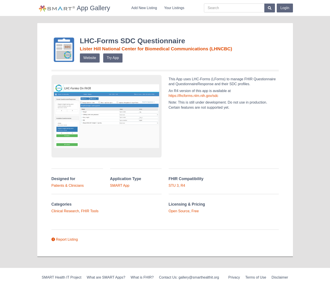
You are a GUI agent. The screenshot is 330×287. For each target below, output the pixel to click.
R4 (183, 185)
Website (89, 58)
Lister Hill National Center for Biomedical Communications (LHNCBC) (156, 48)
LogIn (284, 8)
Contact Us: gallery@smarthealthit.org (189, 277)
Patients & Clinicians (67, 185)
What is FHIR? (142, 277)
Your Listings (174, 8)
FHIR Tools (90, 211)
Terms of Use (255, 277)
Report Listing (64, 239)
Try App (113, 58)
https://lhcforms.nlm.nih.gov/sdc (193, 96)
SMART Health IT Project (61, 277)
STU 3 (174, 185)
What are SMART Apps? (106, 277)
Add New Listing (144, 8)
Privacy (234, 277)
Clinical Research (65, 211)
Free (195, 211)
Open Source (179, 211)
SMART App (119, 185)
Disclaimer (280, 277)
